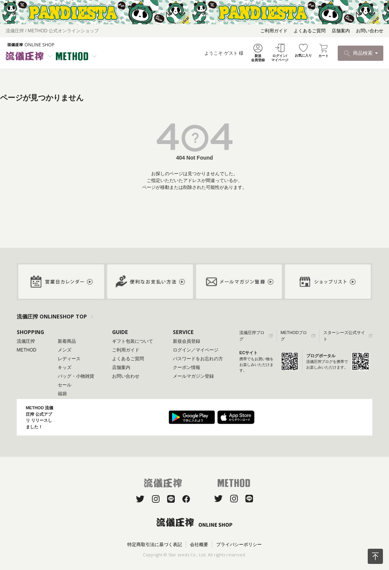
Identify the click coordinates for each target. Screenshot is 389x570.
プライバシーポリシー (239, 544)
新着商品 (67, 341)
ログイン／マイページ (195, 350)
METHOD (26, 350)
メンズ (64, 350)
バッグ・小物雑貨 (76, 376)
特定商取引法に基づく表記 (154, 544)
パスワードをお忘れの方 (198, 358)
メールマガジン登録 (193, 376)
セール (64, 385)
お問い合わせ (369, 30)
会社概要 (199, 544)
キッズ (64, 367)
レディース (69, 358)
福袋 (62, 393)
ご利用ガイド (274, 30)
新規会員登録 (186, 341)
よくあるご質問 (310, 30)
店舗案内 (341, 30)
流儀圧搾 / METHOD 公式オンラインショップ (52, 30)
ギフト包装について (132, 341)
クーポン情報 (186, 367)
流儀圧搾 (26, 341)
